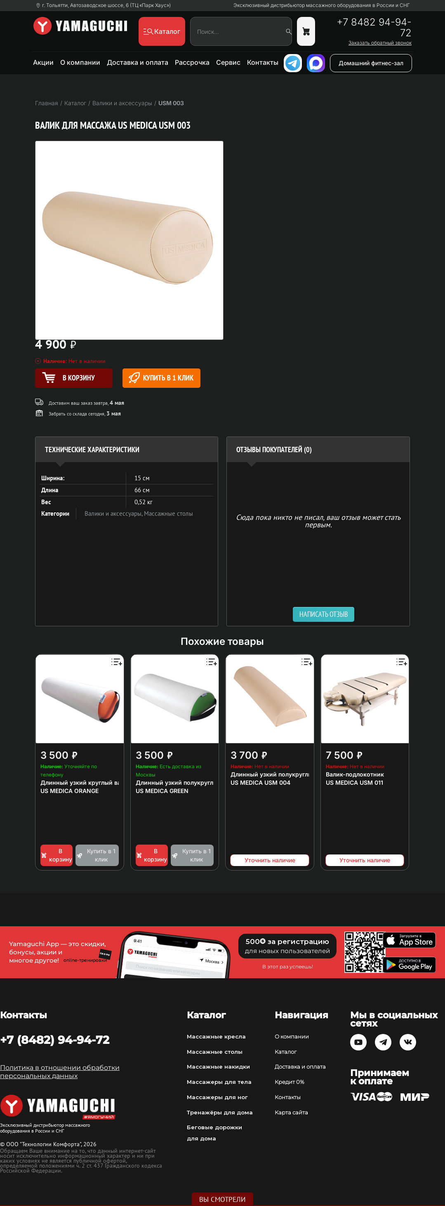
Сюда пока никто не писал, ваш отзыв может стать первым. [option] (318, 520)
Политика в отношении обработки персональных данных (60, 1072)
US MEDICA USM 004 (260, 782)
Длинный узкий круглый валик (85, 782)
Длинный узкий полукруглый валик (283, 774)
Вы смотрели (222, 1199)
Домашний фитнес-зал (371, 62)
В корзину (56, 855)
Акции (43, 62)
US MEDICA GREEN (162, 790)
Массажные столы (168, 513)
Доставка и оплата (137, 62)
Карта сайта (291, 1112)
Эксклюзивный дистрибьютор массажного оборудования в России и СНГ (321, 5)
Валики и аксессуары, (114, 513)
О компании (80, 62)
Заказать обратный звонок (380, 43)
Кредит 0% (289, 1082)
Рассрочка (192, 62)
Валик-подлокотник (355, 774)
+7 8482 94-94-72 (374, 27)
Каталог (286, 1051)
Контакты (262, 62)
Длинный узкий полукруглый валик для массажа (208, 782)
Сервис (228, 62)
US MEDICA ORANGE (69, 790)
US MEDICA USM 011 (354, 782)
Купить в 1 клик (161, 377)
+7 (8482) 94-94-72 (54, 1040)
